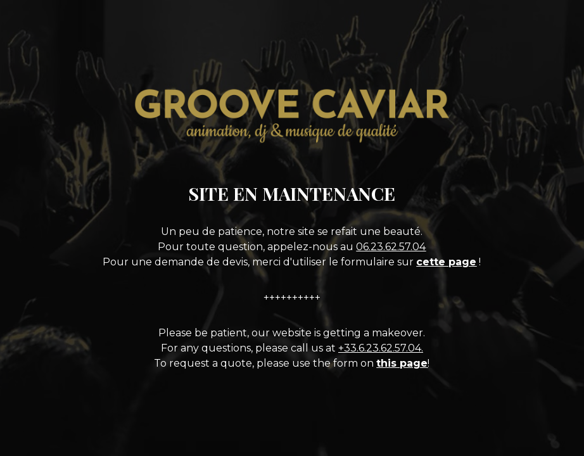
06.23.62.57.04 (391, 247)
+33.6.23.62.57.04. (380, 348)
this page (402, 363)
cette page (446, 262)
